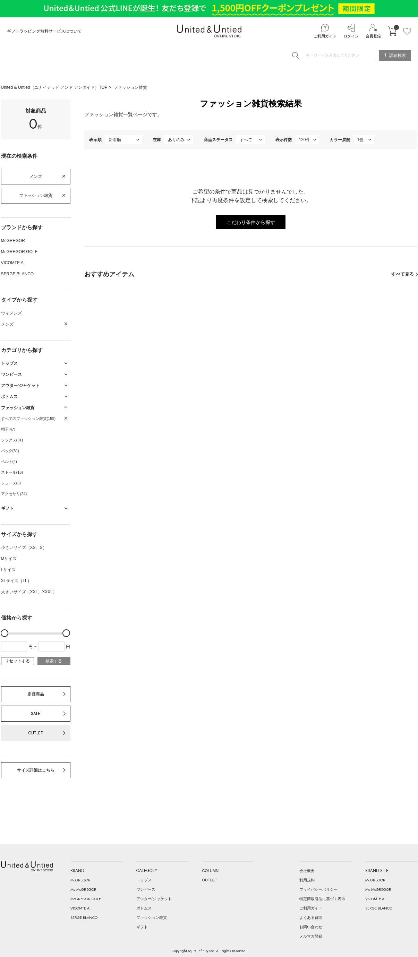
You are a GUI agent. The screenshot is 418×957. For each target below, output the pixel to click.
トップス (144, 880)
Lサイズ (8, 569)
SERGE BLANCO (17, 273)
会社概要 (307, 871)
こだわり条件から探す (251, 222)
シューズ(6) (11, 483)
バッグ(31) (10, 451)
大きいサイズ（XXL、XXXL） (29, 591)
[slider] (4, 633)
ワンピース (145, 889)
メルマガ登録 (310, 936)
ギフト (142, 927)
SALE (35, 713)
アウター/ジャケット (154, 899)
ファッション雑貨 (130, 87)
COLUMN (210, 871)
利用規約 (307, 880)
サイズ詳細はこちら (35, 770)
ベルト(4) (9, 461)
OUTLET (35, 733)
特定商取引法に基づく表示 (322, 899)
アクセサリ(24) (14, 494)
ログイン (351, 36)
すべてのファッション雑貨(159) (28, 418)
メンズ (35, 176)
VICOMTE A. (13, 262)
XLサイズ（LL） (16, 580)
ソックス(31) (12, 440)
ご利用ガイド (325, 36)
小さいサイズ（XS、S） (24, 547)
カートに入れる (392, 31)
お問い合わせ (310, 927)
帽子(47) (8, 429)
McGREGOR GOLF (19, 251)
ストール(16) (12, 472)
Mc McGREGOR (83, 889)
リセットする (17, 660)
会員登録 (373, 36)
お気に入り (407, 31)
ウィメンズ (11, 313)
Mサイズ (9, 558)
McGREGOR (13, 240)
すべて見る (402, 274)
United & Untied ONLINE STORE (209, 31)
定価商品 (35, 694)
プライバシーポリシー (318, 889)
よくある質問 (310, 917)
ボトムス (144, 908)
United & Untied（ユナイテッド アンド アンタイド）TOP (54, 87)
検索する (53, 660)
